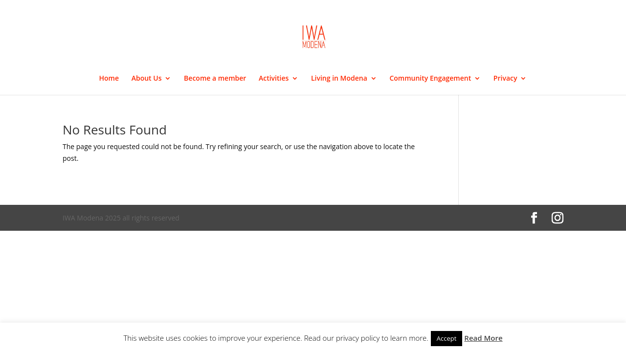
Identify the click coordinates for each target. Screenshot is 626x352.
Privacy (505, 79)
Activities (274, 79)
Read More (483, 338)
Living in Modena (339, 79)
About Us (147, 79)
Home (109, 79)
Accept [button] (447, 338)
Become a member (215, 79)
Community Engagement (430, 79)
